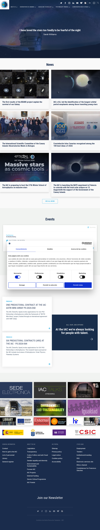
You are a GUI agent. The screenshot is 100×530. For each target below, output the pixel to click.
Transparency (32, 452)
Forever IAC (31, 469)
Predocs (9, 301)
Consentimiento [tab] (21, 249)
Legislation (31, 448)
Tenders (79, 452)
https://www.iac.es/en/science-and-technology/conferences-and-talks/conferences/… (84, 390)
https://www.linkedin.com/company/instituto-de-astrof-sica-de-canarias (73, 3)
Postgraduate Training (62, 7)
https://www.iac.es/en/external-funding (42, 421)
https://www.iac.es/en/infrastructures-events (16, 408)
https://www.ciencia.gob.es (13, 432)
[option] (50, 238)
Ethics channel (82, 465)
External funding (33, 476)
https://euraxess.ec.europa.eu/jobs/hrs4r (75, 421)
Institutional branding (84, 455)
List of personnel (8, 455)
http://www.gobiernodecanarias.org (37, 432)
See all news (50, 201)
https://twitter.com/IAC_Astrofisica (61, 3)
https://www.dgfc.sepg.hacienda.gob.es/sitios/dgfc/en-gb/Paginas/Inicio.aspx (25, 421)
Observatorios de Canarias (27, 7)
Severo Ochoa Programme (36, 479)
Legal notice (56, 455)
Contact (5, 448)
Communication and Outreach (80, 7)
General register (8, 462)
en (90, 3)
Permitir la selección (50, 285)
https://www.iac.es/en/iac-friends (58, 421)
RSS (78, 458)
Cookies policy (57, 458)
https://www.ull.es (59, 432)
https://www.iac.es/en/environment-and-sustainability (50, 408)
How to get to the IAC (9, 452)
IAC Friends (31, 482)
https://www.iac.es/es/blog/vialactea (85, 3)
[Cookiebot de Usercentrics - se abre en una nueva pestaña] (83, 243)
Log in (94, 3)
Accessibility (56, 462)
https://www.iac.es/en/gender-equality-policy (84, 408)
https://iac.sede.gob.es (16, 390)
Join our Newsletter (50, 498)
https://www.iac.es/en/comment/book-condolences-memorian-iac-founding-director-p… (92, 421)
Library (4, 458)
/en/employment (91, 339)
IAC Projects (31, 473)
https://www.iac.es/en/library (8, 421)
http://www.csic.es (85, 432)
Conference (9, 235)
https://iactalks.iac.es (50, 390)
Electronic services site (85, 462)
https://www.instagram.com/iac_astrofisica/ (69, 3)
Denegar (22, 285)
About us (13, 7)
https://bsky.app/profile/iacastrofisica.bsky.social (81, 3)
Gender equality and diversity (37, 460)
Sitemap (55, 448)
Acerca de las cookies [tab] (78, 249)
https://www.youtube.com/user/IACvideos (77, 3)
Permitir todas (78, 285)
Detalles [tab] (50, 249)
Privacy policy (57, 452)
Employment (81, 448)
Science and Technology (45, 7)
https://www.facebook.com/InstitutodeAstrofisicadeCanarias (65, 3)
